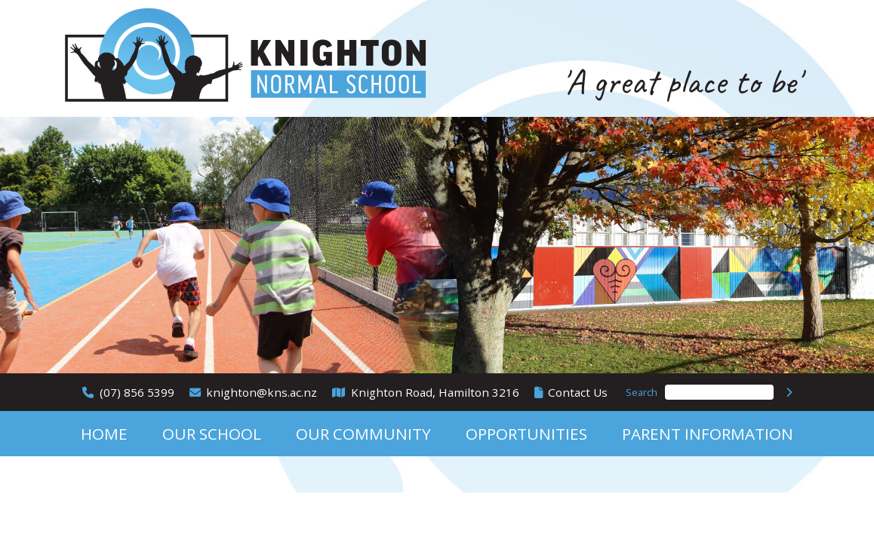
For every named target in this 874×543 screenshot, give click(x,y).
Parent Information (707, 433)
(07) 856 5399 (137, 392)
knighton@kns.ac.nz (261, 392)
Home (104, 433)
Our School (211, 433)
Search (641, 392)
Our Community (363, 433)
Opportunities (526, 433)
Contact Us (578, 392)
